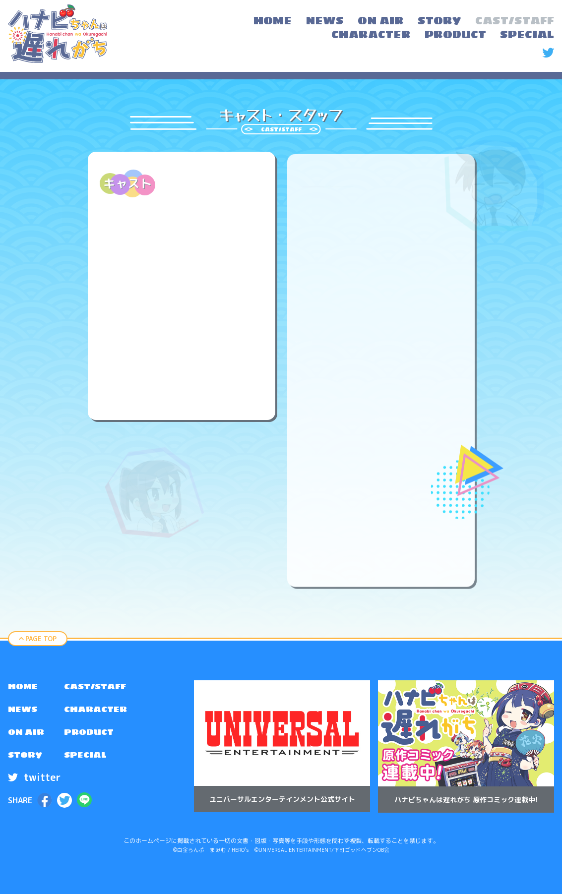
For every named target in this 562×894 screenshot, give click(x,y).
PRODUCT (97, 737)
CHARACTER (104, 712)
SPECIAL (93, 762)
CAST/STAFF (105, 688)
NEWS (25, 712)
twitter (34, 785)
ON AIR (28, 737)
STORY (27, 762)
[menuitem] (272, 22)
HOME (25, 688)
